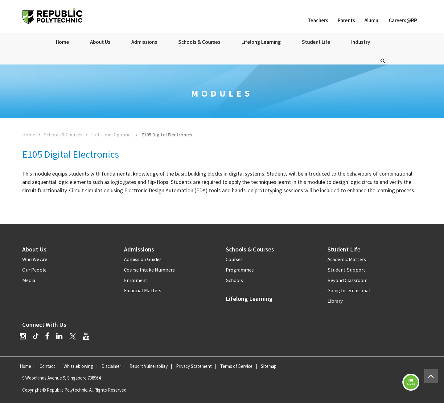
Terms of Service (236, 366)
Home (62, 42)
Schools (234, 280)
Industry (360, 42)
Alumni (372, 20)
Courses (234, 259)
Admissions (144, 42)
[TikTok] (39, 337)
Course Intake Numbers (149, 270)
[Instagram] (23, 336)
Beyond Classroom (347, 280)
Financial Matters (142, 290)
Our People (34, 270)
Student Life (316, 42)
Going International (348, 290)
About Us (100, 42)
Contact (47, 366)
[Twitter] (72, 336)
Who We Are (34, 259)
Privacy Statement (194, 366)
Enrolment (135, 280)
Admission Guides (143, 259)
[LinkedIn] (59, 336)
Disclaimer (111, 366)
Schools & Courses (199, 42)
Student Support (346, 270)
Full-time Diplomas (112, 134)
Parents (346, 20)
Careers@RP (403, 20)
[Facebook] (47, 336)
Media (28, 280)
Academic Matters (346, 259)
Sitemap (269, 366)
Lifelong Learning (261, 42)
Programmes (240, 270)
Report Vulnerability (149, 366)
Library (335, 301)
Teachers (318, 20)
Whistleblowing (78, 366)
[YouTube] (86, 336)
